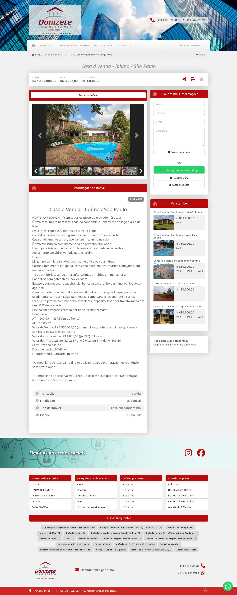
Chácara (82, 489)
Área (80, 501)
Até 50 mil (174, 484)
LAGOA (36, 501)
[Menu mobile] (33, 45)
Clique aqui (160, 344)
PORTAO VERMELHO (43, 495)
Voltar (200, 54)
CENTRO (36, 484)
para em (69, 527)
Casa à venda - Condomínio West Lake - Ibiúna (176, 236)
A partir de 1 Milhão (179, 507)
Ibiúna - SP (61, 54)
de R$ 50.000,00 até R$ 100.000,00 (135, 544)
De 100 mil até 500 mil (181, 495)
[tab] (42, 95)
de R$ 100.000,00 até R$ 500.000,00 (151, 549)
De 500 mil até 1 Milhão (181, 501)
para (75, 533)
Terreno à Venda (86, 495)
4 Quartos (128, 501)
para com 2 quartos (73, 544)
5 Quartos (128, 507)
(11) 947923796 (196, 20)
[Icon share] (188, 452)
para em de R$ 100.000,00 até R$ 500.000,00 (131, 527)
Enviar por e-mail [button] (179, 152)
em (179, 527)
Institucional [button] (101, 45)
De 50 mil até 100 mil (180, 489)
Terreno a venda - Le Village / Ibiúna (174, 283)
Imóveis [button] (43, 45)
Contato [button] (124, 45)
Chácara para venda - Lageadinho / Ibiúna (177, 306)
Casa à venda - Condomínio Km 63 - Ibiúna (178, 212)
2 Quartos (128, 489)
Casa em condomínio (83, 54)
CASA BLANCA (40, 507)
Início (36, 54)
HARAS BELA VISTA (42, 489)
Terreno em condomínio (91, 507)
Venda (48, 54)
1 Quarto (128, 484)
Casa (80, 484)
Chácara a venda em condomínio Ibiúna (176, 260)
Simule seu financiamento (73, 45)
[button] (40, 135)
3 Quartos (128, 495)
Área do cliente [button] (189, 45)
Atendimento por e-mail (95, 570)
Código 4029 (105, 54)
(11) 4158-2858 (167, 20)
